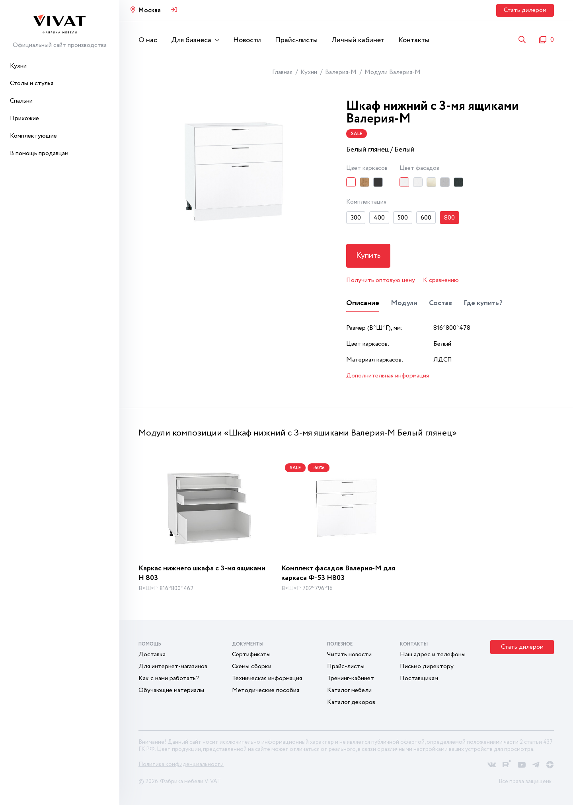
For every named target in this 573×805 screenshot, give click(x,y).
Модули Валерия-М (392, 72)
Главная (282, 72)
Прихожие (24, 118)
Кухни (18, 65)
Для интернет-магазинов (172, 666)
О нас (147, 40)
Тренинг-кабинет (350, 678)
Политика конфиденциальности (181, 764)
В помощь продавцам (39, 153)
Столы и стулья (31, 83)
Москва (149, 10)
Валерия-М (341, 72)
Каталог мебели (349, 690)
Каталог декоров (351, 702)
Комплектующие (33, 135)
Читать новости (349, 654)
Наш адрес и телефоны (433, 654)
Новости (247, 40)
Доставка (152, 654)
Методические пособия (265, 690)
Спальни (21, 100)
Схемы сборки (251, 666)
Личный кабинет (357, 40)
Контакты (413, 40)
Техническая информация (267, 678)
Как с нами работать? (168, 678)
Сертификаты (251, 654)
